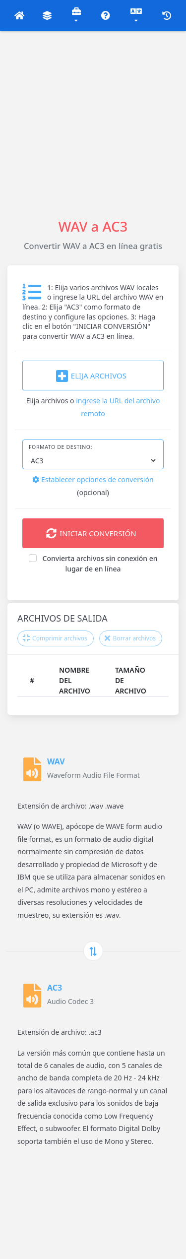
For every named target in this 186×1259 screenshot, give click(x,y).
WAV (56, 761)
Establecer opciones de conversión (92, 479)
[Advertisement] (93, 124)
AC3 (54, 987)
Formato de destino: (60, 446)
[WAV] (32, 769)
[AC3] (32, 995)
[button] (19, 15)
